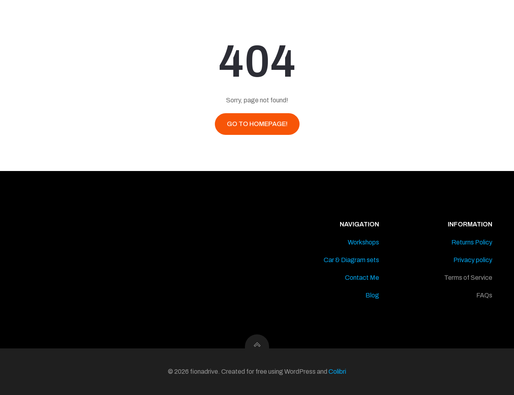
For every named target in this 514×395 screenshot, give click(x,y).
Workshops (363, 242)
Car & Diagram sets (351, 260)
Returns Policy (471, 242)
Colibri (337, 371)
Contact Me (362, 277)
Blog (372, 295)
